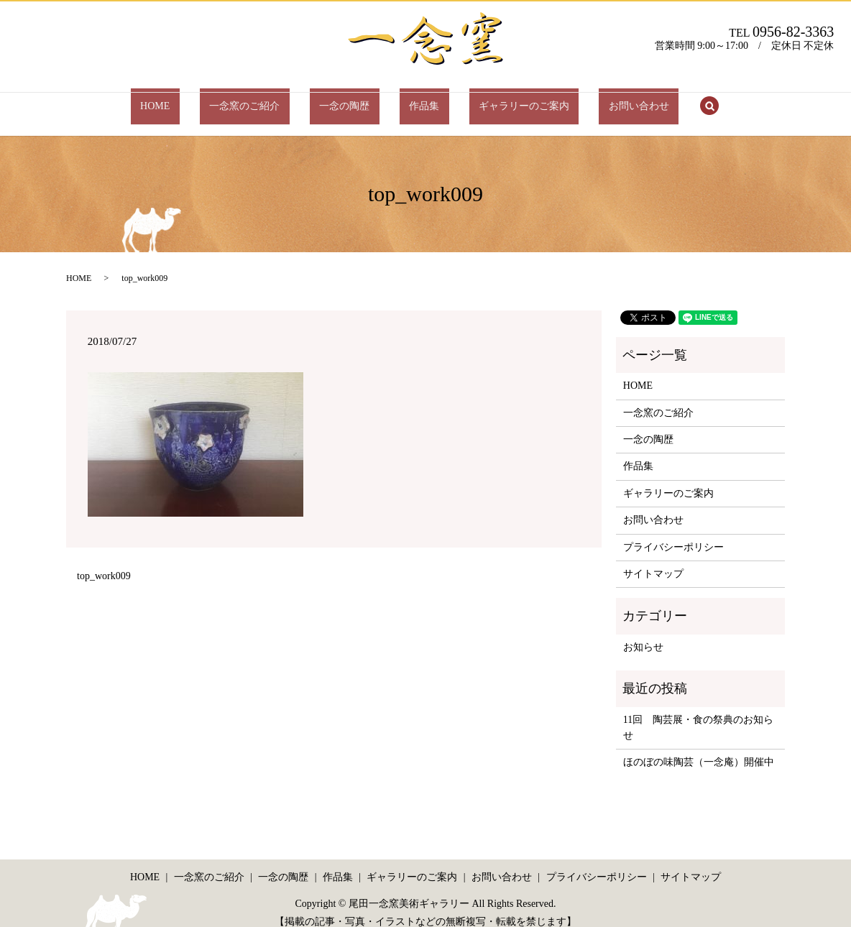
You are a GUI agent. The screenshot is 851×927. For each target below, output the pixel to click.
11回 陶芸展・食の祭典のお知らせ (698, 713)
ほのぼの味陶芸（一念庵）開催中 (698, 748)
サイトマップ (653, 560)
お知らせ (643, 633)
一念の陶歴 (354, 98)
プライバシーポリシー (673, 532)
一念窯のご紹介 (274, 98)
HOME (203, 98)
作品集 (415, 98)
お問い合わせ (591, 98)
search (652, 100)
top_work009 (104, 562)
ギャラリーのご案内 (495, 98)
